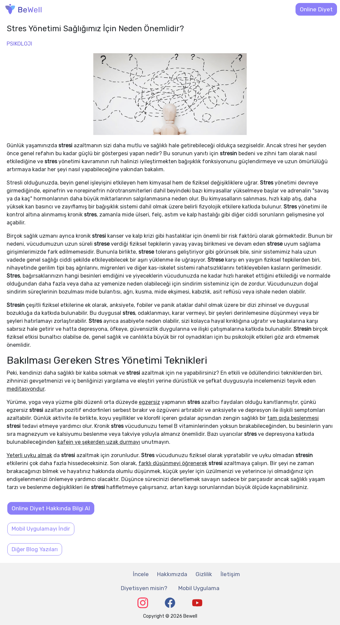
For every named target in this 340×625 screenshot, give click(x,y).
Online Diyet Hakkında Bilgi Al (51, 508)
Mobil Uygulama (198, 588)
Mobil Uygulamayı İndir (41, 528)
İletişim (230, 574)
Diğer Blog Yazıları (35, 549)
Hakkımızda (172, 574)
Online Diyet (316, 9)
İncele (141, 574)
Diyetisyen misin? (144, 588)
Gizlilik (204, 574)
